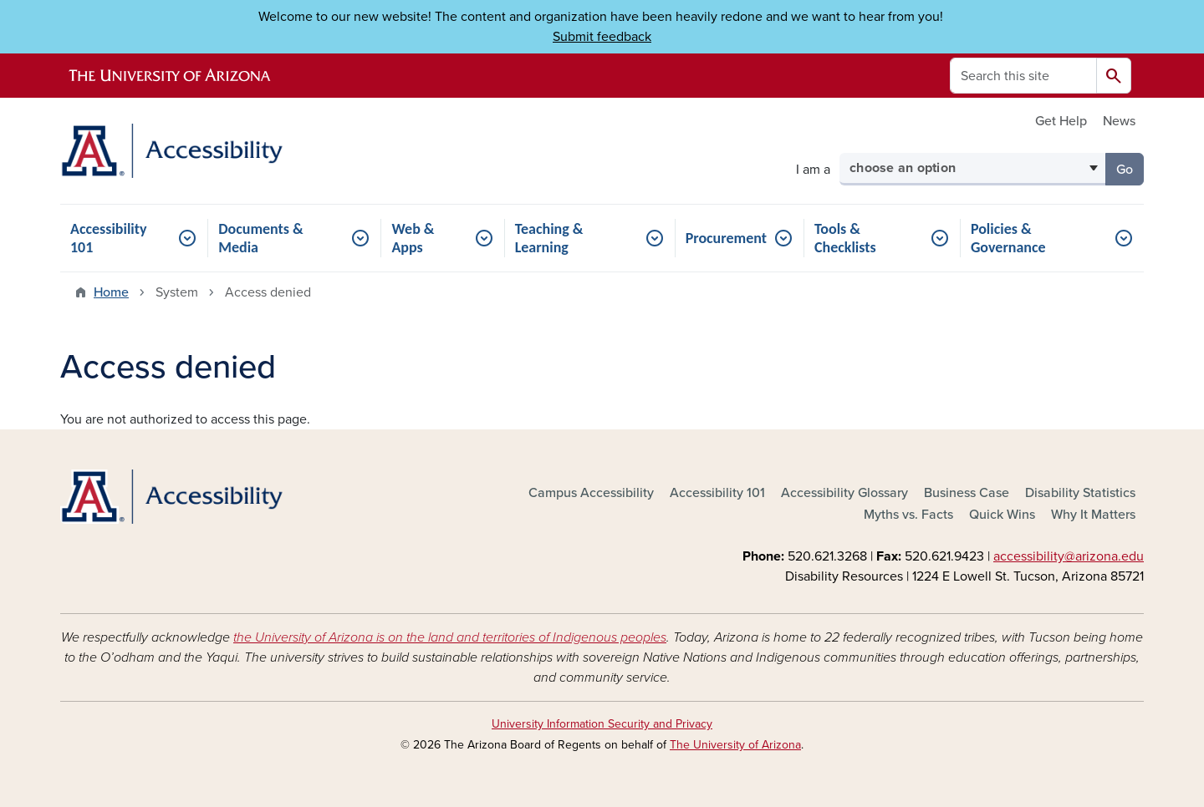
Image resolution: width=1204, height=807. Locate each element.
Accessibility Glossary (844, 493)
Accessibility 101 (108, 238)
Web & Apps (412, 238)
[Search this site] (1023, 76)
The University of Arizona (735, 745)
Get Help (1061, 121)
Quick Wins (1002, 514)
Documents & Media (261, 238)
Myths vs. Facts (908, 514)
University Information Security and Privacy (602, 724)
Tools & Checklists (845, 238)
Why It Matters (1093, 514)
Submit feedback (602, 36)
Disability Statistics (1080, 493)
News (1119, 121)
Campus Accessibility (591, 493)
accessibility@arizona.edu (1068, 556)
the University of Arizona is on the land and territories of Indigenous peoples (449, 637)
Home (111, 292)
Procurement (726, 238)
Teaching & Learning (549, 238)
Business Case (966, 493)
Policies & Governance (1008, 238)
